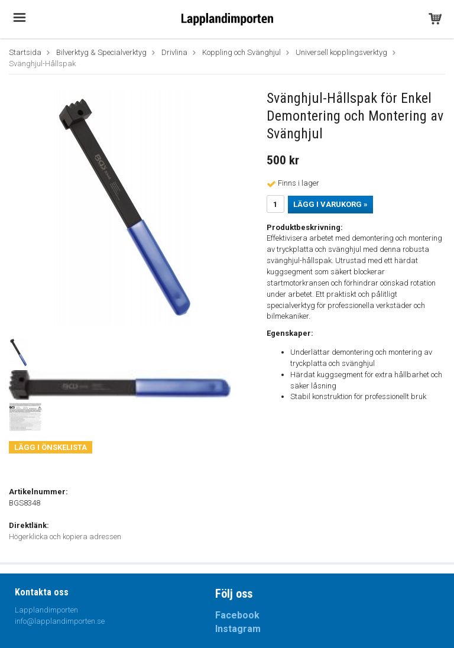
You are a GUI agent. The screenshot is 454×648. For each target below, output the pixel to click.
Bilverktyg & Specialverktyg (101, 52)
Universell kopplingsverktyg (341, 52)
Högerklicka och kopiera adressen (65, 536)
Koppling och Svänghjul (241, 52)
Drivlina (174, 52)
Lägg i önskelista (50, 447)
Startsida (25, 52)
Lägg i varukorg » (330, 204)
